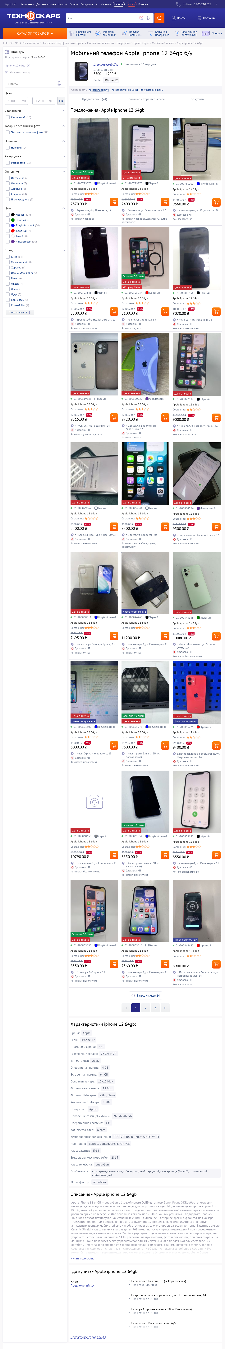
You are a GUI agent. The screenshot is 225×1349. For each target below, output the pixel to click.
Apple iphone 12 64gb (84, 188)
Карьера (118, 4)
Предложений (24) (94, 99)
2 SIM (107, 1102)
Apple (86, 1033)
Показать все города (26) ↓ (88, 1337)
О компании (27, 4)
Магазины (106, 4)
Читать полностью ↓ (84, 1258)
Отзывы (74, 4)
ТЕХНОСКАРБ (11, 43)
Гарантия (143, 4)
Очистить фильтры (21, 72)
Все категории (30, 43)
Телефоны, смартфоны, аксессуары (63, 43)
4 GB (105, 1067)
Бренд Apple (141, 43)
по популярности (99, 89)
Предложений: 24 (106, 64)
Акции (131, 4)
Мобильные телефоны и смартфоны (109, 43)
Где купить (197, 99)
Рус (14, 4)
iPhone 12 (111, 80)
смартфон (102, 1164)
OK (61, 101)
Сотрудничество (89, 4)
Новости (62, 4)
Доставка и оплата (46, 4)
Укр (6, 4)
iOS (108, 1123)
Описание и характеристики (145, 99)
